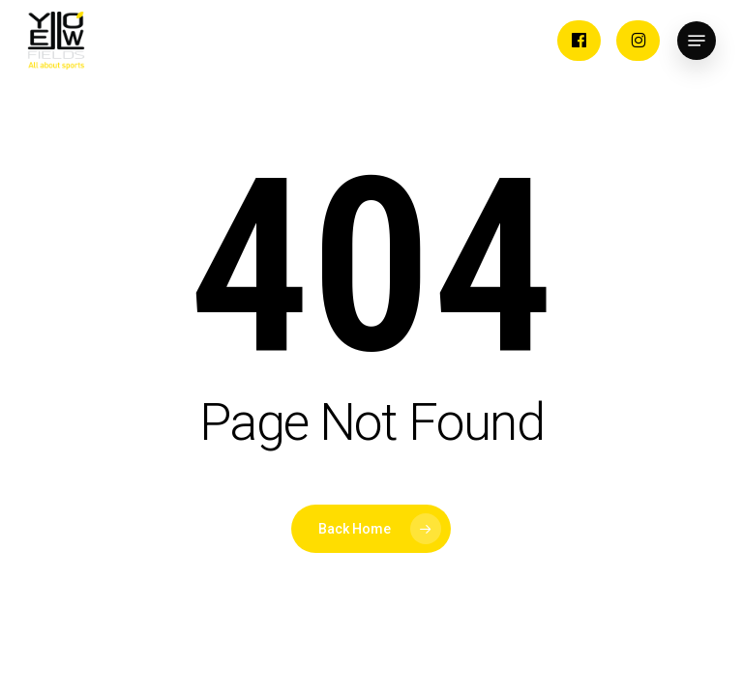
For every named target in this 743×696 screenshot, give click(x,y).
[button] (696, 40)
